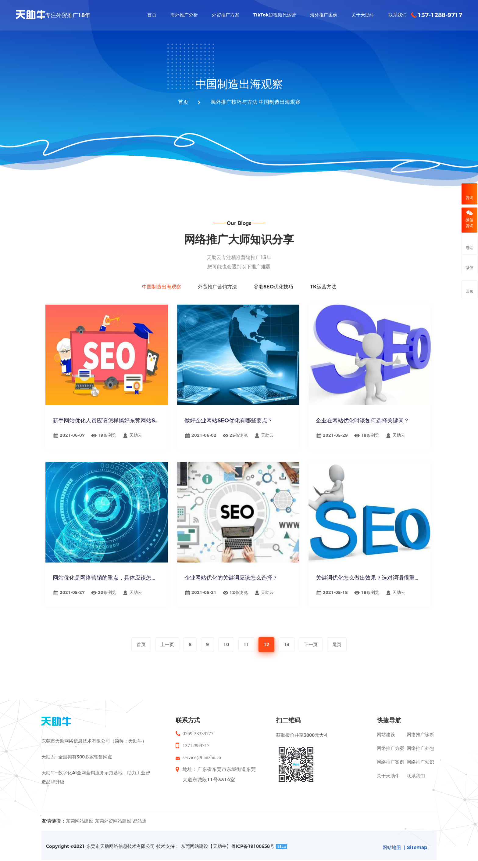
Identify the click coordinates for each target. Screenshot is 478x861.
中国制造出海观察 (281, 102)
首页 (180, 102)
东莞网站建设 (79, 817)
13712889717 (196, 741)
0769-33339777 (198, 730)
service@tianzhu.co (202, 753)
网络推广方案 (390, 744)
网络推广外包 (420, 744)
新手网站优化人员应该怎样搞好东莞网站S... (106, 422)
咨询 (469, 193)
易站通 (140, 817)
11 (246, 644)
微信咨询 (469, 219)
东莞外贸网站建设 (113, 817)
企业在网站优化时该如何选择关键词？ (363, 422)
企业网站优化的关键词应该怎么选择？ (232, 579)
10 (226, 644)
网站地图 (390, 844)
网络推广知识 (420, 758)
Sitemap (416, 844)
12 (266, 644)
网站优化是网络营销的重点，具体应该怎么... (106, 579)
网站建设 (386, 731)
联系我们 (416, 772)
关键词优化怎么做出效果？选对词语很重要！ (370, 579)
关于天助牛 (388, 772)
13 (286, 644)
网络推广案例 (390, 758)
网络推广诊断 (420, 731)
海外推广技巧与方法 (233, 102)
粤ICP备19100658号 (252, 842)
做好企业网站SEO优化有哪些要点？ (230, 422)
